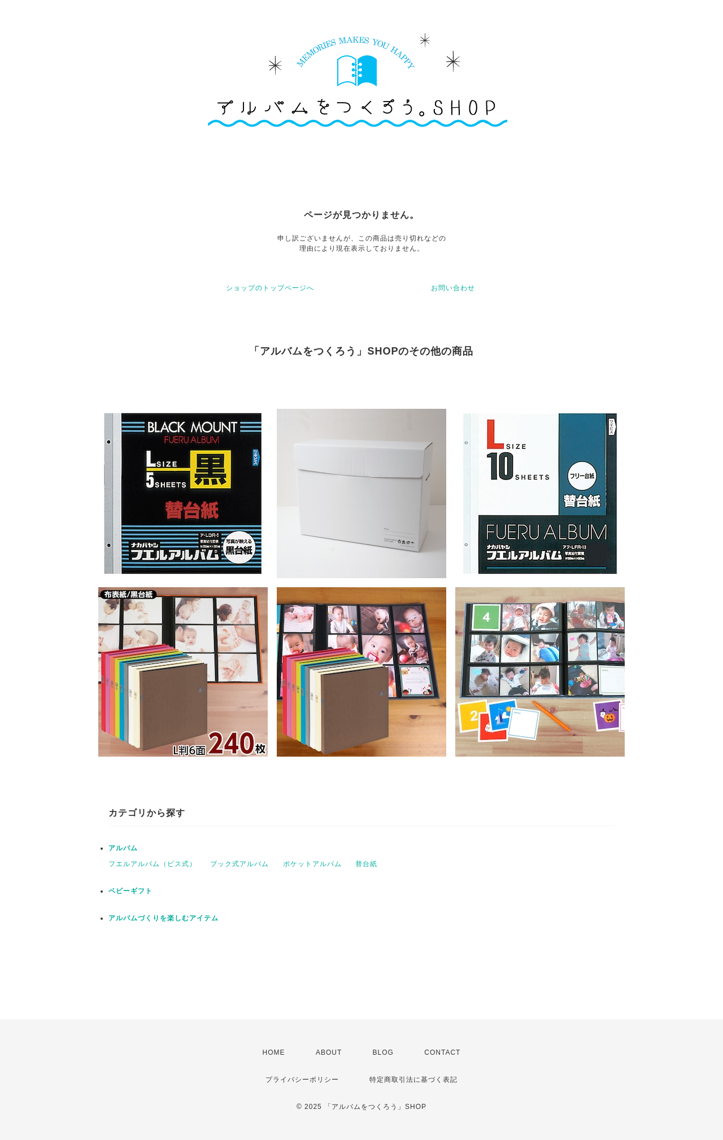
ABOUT (329, 1052)
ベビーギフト (130, 891)
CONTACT (442, 1052)
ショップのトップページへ (270, 288)
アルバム (123, 848)
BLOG (383, 1052)
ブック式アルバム (239, 864)
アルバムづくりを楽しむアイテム (163, 918)
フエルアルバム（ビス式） (152, 864)
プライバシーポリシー (302, 1080)
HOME (274, 1052)
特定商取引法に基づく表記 (413, 1080)
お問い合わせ (453, 288)
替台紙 (366, 864)
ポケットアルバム (312, 864)
